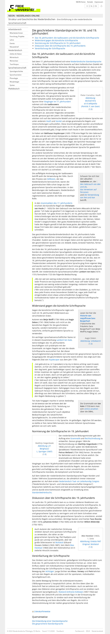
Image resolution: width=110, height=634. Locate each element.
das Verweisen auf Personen (88, 190)
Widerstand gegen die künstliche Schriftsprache (56, 40)
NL (92, 6)
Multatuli (59, 542)
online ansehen (91, 409)
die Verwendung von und (89, 196)
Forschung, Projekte (17, 36)
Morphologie (14, 82)
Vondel (59, 121)
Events (12, 43)
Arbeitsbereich (15, 29)
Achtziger (50, 571)
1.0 (90, 109)
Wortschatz (14, 61)
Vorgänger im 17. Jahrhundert (57, 101)
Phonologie (14, 78)
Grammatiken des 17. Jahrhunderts (56, 203)
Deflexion (51, 179)
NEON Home (80, 2)
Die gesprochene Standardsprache (47, 623)
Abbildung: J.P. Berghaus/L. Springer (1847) (44, 449)
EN (96, 6)
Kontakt (90, 2)
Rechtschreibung (92, 438)
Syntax (12, 85)
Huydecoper (54, 359)
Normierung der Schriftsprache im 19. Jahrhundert (57, 43)
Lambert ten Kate (64, 340)
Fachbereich (79, 631)
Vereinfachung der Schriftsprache (50, 48)
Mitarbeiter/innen (16, 33)
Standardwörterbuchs (42, 492)
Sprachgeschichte (16, 71)
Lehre (12, 40)
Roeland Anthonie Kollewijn (71, 592)
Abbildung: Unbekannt (90, 341)
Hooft (48, 121)
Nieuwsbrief (14, 47)
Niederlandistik (97, 631)
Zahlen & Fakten (16, 54)
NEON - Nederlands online (24, 15)
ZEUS (88, 631)
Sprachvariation (15, 75)
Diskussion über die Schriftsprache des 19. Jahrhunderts (60, 45)
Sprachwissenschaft (17, 67)
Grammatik (75, 438)
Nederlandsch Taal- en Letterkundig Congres (79, 481)
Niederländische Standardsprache (86, 61)
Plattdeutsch (14, 88)
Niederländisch (15, 50)
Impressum (99, 2)
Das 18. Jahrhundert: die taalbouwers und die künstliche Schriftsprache (67, 37)
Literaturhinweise (41, 611)
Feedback (60, 631)
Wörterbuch (14, 57)
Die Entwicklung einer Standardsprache (50, 621)
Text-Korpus (14, 64)
